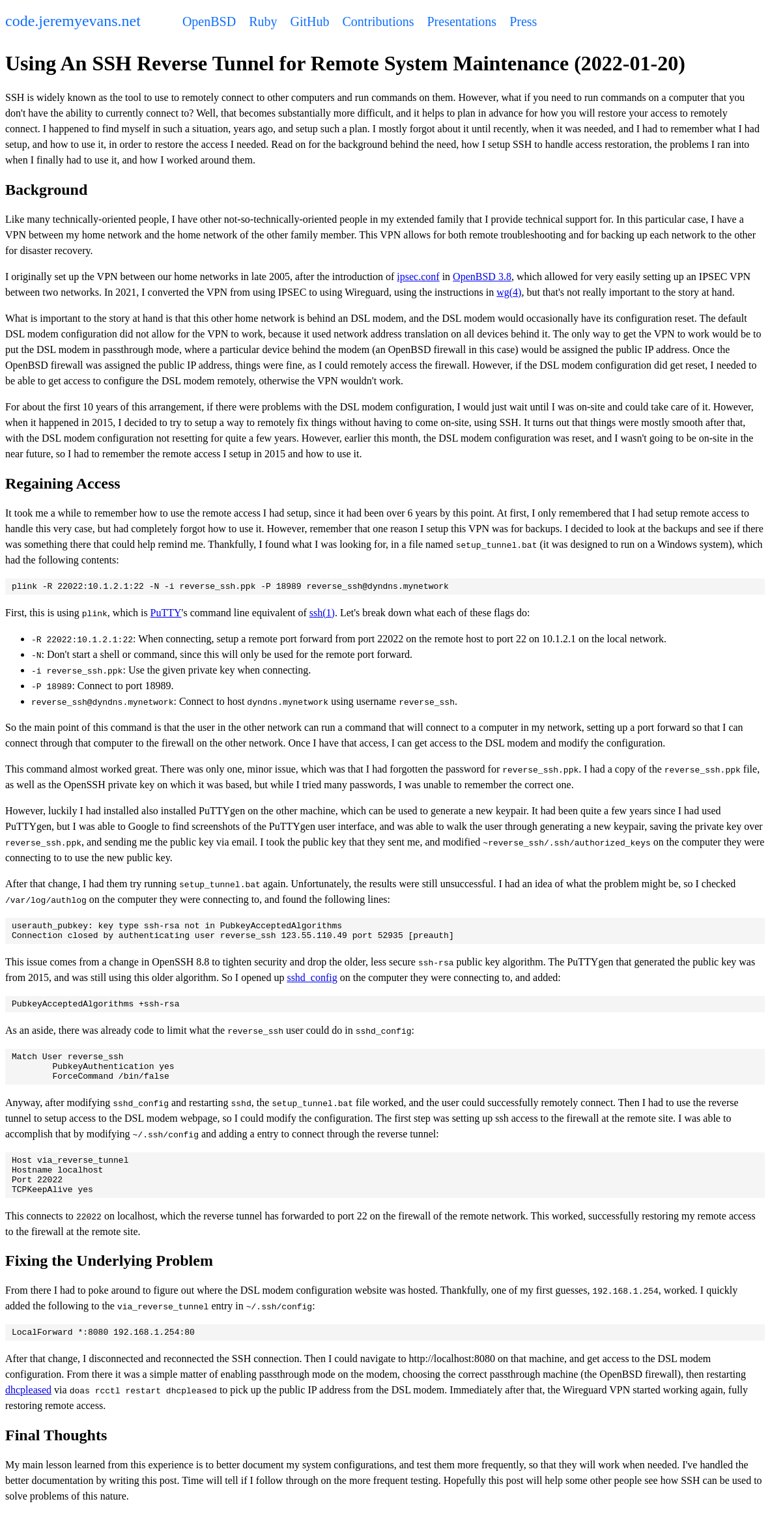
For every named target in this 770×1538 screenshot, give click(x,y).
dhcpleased (28, 1413)
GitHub (309, 21)
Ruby (263, 21)
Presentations (462, 21)
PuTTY (166, 614)
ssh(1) (322, 614)
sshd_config (312, 983)
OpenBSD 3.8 (482, 276)
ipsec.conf (418, 276)
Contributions (378, 21)
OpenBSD (209, 21)
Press (523, 21)
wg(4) (508, 292)
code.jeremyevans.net (73, 20)
